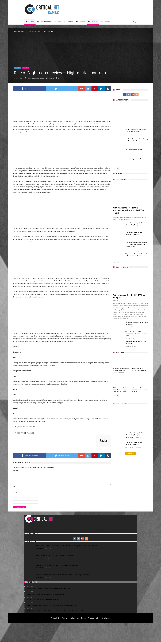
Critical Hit (55, 637)
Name (26, 505)
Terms (83, 637)
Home (26, 31)
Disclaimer (106, 637)
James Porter (118, 437)
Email (26, 511)
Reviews (37, 68)
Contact (65, 637)
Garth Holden (30, 78)
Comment (27, 489)
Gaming (33, 31)
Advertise (75, 637)
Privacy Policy (94, 637)
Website (26, 517)
